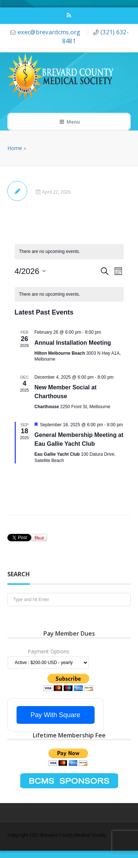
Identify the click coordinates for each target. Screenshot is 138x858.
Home (14, 148)
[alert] (69, 294)
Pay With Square (55, 715)
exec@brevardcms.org (50, 32)
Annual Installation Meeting (73, 343)
